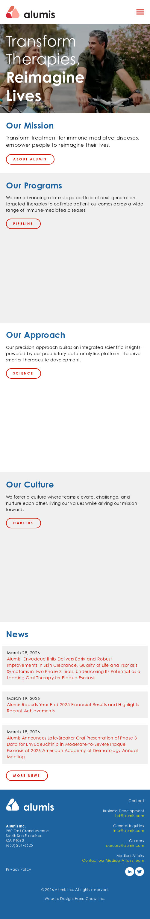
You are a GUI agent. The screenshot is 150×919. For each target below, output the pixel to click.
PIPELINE (23, 224)
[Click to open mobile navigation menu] (140, 12)
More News (26, 775)
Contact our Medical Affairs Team (113, 860)
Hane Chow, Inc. (90, 898)
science (23, 373)
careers (23, 523)
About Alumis (30, 159)
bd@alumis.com (129, 815)
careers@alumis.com (125, 845)
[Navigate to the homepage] (66, 12)
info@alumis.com (128, 830)
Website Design (59, 898)
